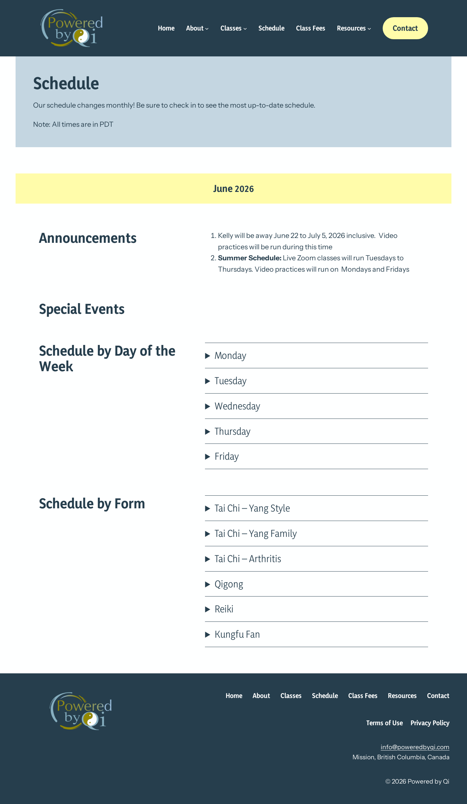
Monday (230, 355)
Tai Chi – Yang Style (252, 508)
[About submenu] (207, 28)
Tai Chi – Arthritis (248, 558)
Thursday (232, 431)
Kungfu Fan (237, 634)
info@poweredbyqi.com (415, 747)
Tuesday (230, 380)
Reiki (224, 609)
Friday (227, 456)
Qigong (229, 584)
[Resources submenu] (369, 28)
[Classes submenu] (245, 28)
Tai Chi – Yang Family (256, 533)
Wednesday (237, 406)
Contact (405, 28)
